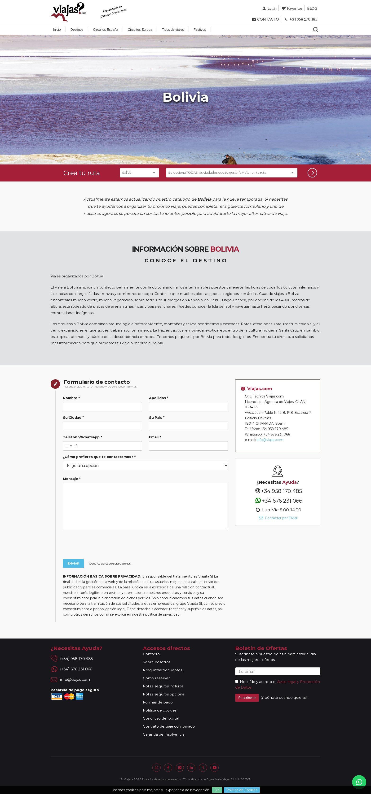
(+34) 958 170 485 (76, 658)
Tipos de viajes (173, 29)
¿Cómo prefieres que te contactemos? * (99, 457)
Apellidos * (158, 398)
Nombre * (71, 398)
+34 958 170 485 (300, 19)
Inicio (57, 29)
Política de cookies (160, 710)
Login (268, 8)
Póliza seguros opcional (164, 694)
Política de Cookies (241, 790)
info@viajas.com (270, 440)
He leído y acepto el (255, 681)
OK (217, 790)
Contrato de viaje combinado (169, 726)
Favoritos (292, 8)
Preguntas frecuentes (162, 670)
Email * (155, 437)
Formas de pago (158, 702)
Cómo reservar (156, 678)
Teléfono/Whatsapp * (82, 437)
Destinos (77, 29)
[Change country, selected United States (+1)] (70, 445)
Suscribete (247, 698)
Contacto (151, 654)
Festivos (200, 29)
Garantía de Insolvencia (164, 734)
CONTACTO (265, 19)
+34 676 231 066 (277, 501)
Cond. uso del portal (161, 718)
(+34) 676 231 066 (76, 669)
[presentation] (135, 545)
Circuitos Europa (140, 29)
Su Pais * (156, 417)
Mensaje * (71, 479)
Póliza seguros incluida (163, 686)
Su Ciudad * (73, 417)
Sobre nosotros (156, 662)
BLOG (312, 8)
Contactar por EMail (277, 518)
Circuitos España (105, 29)
